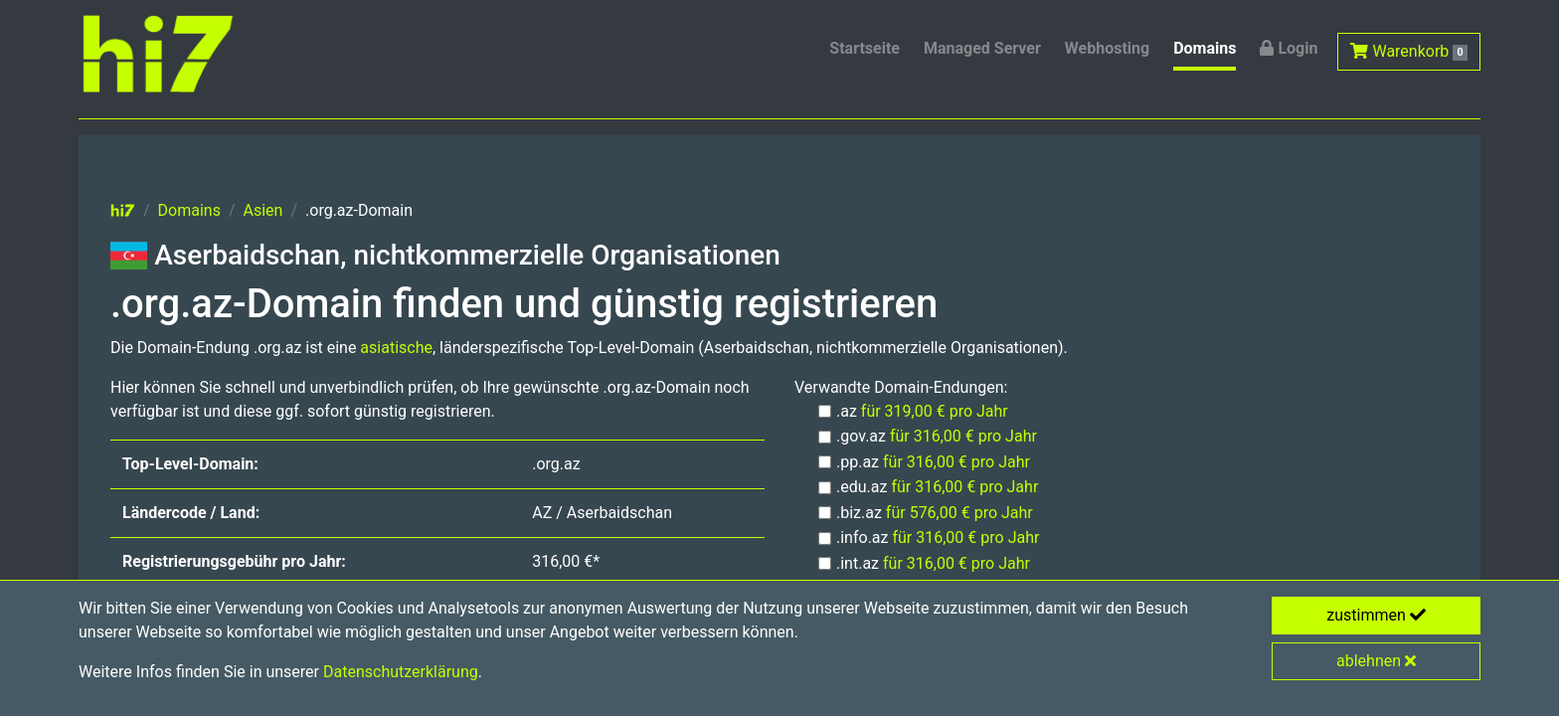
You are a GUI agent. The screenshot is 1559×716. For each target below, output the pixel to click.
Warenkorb (1409, 51)
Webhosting (1107, 48)
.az (922, 411)
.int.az (933, 563)
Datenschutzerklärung (400, 671)
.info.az (937, 537)
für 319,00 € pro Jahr (934, 411)
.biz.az (934, 512)
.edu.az (937, 486)
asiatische (396, 347)
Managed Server (982, 48)
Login (1288, 48)
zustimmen (1376, 615)
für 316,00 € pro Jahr (963, 436)
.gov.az (936, 436)
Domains (1204, 48)
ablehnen (1376, 660)
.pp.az (933, 461)
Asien (263, 210)
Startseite (864, 48)
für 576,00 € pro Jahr (959, 512)
